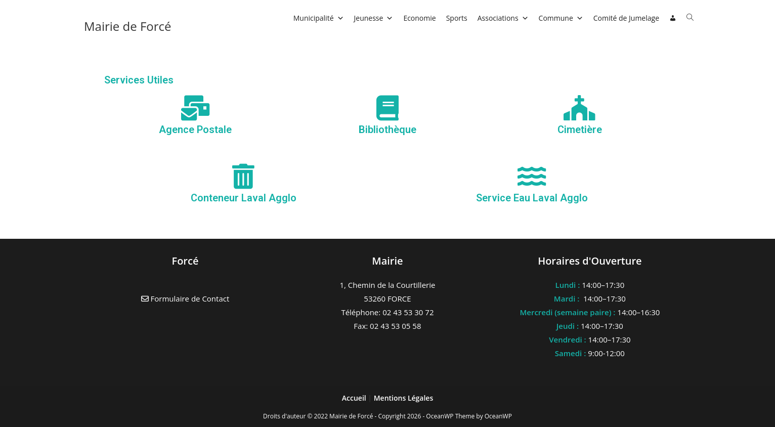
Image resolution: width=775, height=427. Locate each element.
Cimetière (579, 129)
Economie (419, 18)
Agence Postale (195, 129)
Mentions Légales (404, 398)
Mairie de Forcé (127, 26)
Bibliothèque (387, 129)
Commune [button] (561, 18)
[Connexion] (672, 18)
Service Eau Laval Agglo (532, 198)
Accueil (355, 398)
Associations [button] (503, 18)
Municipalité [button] (318, 18)
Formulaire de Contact (185, 298)
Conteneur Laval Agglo (243, 198)
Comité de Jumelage (626, 18)
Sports (456, 18)
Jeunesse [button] (374, 18)
